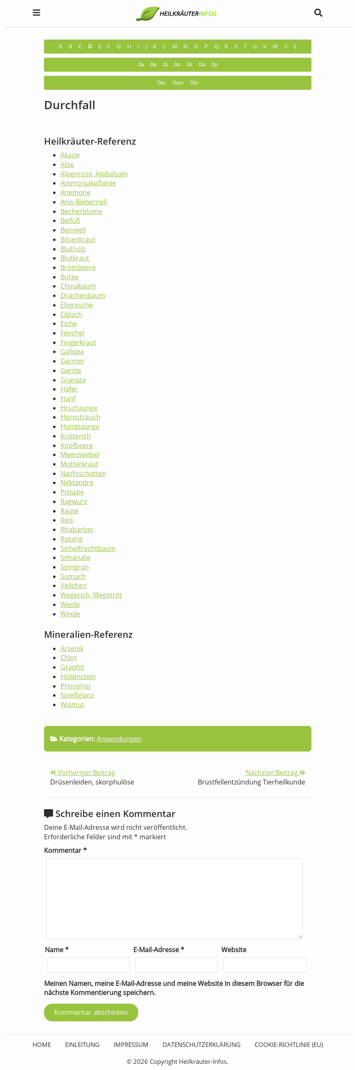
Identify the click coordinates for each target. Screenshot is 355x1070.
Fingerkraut (78, 342)
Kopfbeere (76, 445)
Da (141, 64)
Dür (194, 82)
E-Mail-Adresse (158, 949)
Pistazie (72, 491)
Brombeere (78, 267)
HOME (41, 1044)
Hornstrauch (80, 416)
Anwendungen (119, 738)
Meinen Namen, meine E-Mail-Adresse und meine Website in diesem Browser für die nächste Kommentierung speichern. (174, 988)
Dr (189, 64)
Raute (69, 510)
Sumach (73, 576)
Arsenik (72, 648)
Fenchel (72, 332)
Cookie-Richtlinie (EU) (289, 1044)
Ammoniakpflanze (88, 182)
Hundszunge (80, 426)
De (153, 64)
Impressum (131, 1044)
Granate (73, 379)
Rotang (71, 538)
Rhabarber (77, 529)
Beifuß (70, 220)
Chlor (68, 657)
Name (57, 949)
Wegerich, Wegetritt (91, 594)
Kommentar (65, 850)
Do (177, 64)
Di (165, 64)
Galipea (72, 351)
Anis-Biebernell (83, 201)
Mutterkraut (79, 463)
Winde (70, 613)
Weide (70, 604)
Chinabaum (78, 285)
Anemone (75, 192)
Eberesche (76, 304)
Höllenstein (78, 676)
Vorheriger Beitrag (82, 772)
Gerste (70, 370)
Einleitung (82, 1044)
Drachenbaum (82, 295)
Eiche (68, 323)
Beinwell (73, 229)
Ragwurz (73, 501)
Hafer (69, 388)
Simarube (75, 557)
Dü (202, 64)
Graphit (72, 667)
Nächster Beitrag (275, 772)
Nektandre (76, 482)
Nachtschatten (83, 473)
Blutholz (73, 248)
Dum (177, 82)
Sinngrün (74, 566)
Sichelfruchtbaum (88, 548)
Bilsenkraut (77, 239)
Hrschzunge (78, 407)
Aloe (67, 164)
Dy (214, 64)
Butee (69, 276)
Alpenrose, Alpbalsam (94, 173)
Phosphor (75, 686)
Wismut (72, 704)
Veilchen (73, 585)
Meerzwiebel (79, 454)
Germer (72, 360)
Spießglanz (77, 695)
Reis (66, 519)
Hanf (67, 398)
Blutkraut (74, 257)
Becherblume (81, 211)
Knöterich (75, 435)
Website (233, 949)
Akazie (70, 154)
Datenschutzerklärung (201, 1044)
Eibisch (71, 314)
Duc (161, 82)
